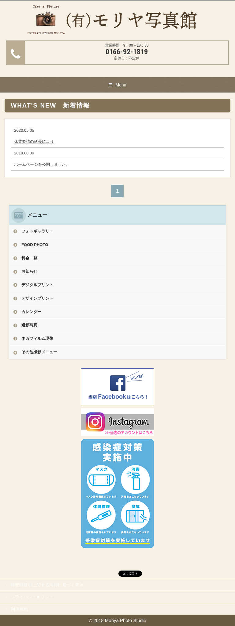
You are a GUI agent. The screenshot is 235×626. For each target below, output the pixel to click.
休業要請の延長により (34, 141)
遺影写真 (29, 325)
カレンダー (31, 311)
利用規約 (19, 609)
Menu (120, 84)
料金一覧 (29, 258)
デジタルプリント (37, 285)
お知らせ (29, 271)
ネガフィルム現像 (37, 338)
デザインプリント (37, 298)
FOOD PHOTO (34, 244)
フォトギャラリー (37, 231)
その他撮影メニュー (39, 352)
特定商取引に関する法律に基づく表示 (47, 584)
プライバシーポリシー (32, 596)
